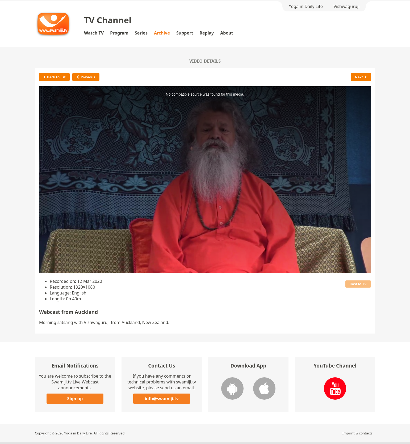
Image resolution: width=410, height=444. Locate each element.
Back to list (54, 77)
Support (184, 33)
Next (361, 77)
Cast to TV (358, 284)
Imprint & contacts (357, 433)
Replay (207, 33)
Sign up (75, 399)
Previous (86, 77)
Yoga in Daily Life (306, 6)
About (226, 33)
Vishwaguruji (346, 6)
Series (141, 33)
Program (119, 33)
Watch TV (94, 33)
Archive (162, 33)
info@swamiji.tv (162, 399)
